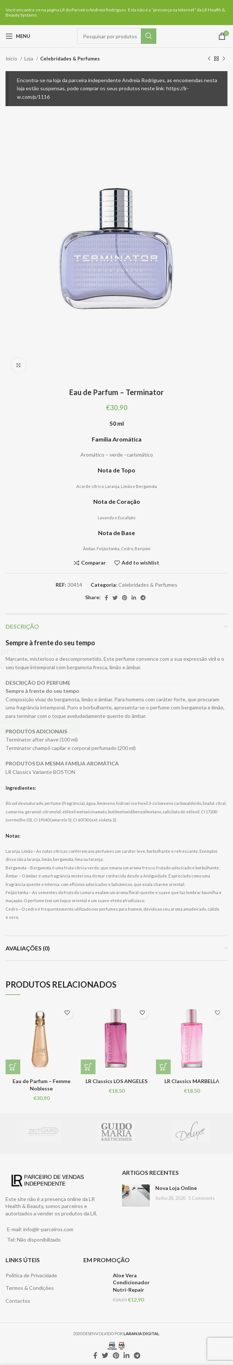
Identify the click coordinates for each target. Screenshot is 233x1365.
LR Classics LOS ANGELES (116, 1081)
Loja (29, 59)
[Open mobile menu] (18, 36)
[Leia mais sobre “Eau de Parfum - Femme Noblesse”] (13, 1066)
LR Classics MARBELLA (191, 1081)
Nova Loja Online (176, 1188)
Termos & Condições (30, 1288)
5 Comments (201, 1198)
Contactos (18, 1301)
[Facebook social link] (106, 598)
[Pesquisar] (116, 36)
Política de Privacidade (31, 1275)
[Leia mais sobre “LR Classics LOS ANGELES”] (88, 1066)
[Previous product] (209, 59)
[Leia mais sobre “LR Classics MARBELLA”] (163, 1066)
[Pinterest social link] (124, 598)
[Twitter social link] (115, 598)
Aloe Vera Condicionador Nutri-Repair (131, 1282)
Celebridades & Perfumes (70, 59)
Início (12, 59)
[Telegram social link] (143, 598)
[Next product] (223, 59)
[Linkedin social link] (133, 598)
